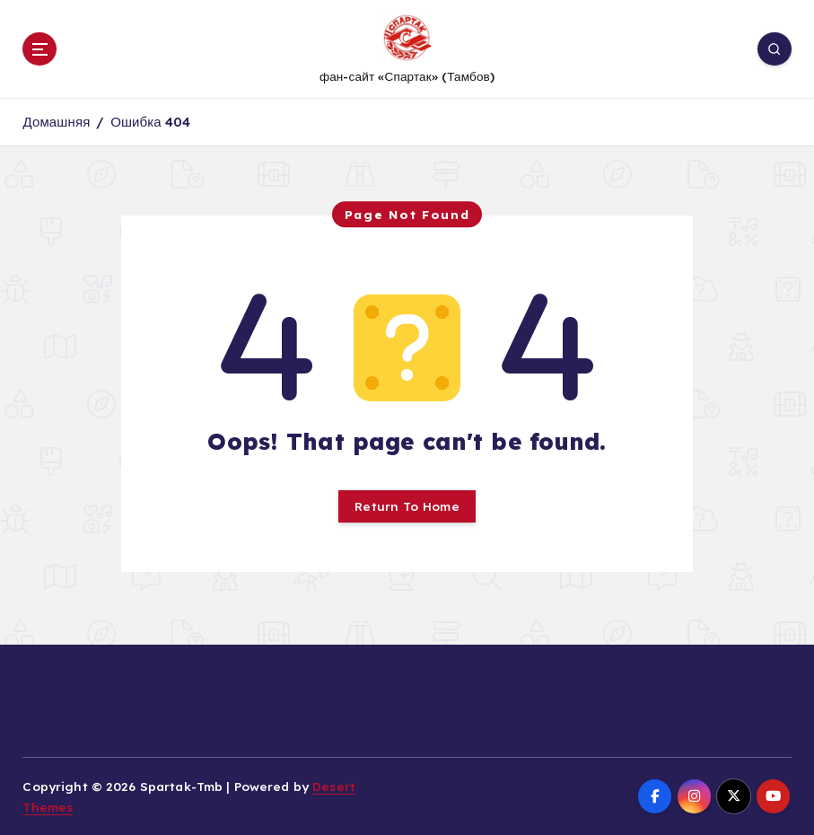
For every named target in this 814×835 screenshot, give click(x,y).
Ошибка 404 (150, 121)
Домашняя (56, 121)
